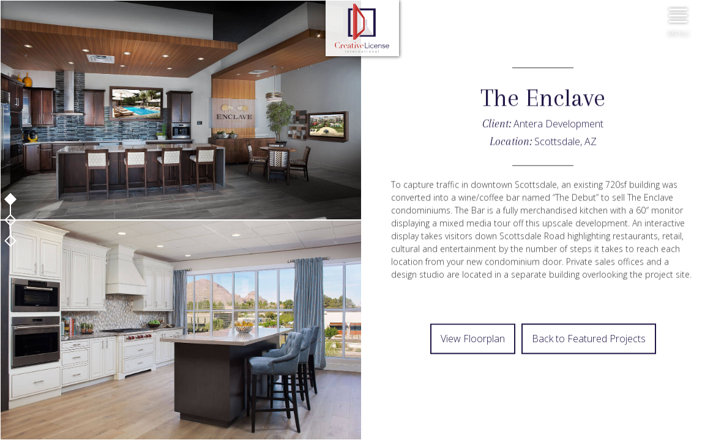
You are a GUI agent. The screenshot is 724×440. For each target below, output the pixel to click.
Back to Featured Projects (589, 339)
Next (362, 394)
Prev (362, 363)
